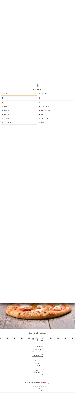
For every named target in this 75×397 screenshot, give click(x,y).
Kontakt (37, 372)
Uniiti (38, 388)
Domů (37, 363)
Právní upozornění (37, 375)
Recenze (37, 368)
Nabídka (37, 370)
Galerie (37, 365)
